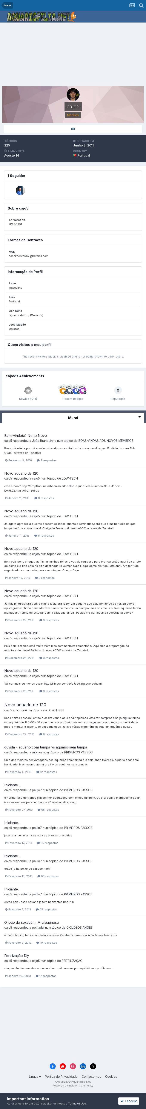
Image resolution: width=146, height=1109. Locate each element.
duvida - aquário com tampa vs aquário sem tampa (45, 747)
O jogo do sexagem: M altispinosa (31, 922)
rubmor (37, 752)
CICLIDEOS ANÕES (79, 927)
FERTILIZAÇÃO (72, 961)
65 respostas (48, 809)
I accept (129, 1101)
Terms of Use (77, 1103)
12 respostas (46, 772)
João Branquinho (44, 440)
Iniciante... (12, 785)
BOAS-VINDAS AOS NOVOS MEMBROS (106, 440)
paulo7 (37, 790)
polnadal (38, 927)
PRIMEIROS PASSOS (78, 752)
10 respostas (46, 942)
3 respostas (46, 460)
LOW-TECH (70, 478)
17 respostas (46, 976)
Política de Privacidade (61, 1076)
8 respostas (44, 498)
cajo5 (8, 440)
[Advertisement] (74, 55)
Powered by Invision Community (72, 1085)
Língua (35, 1076)
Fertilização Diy (16, 956)
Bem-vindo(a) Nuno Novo (25, 435)
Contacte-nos (91, 1076)
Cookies (111, 1076)
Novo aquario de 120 (21, 473)
